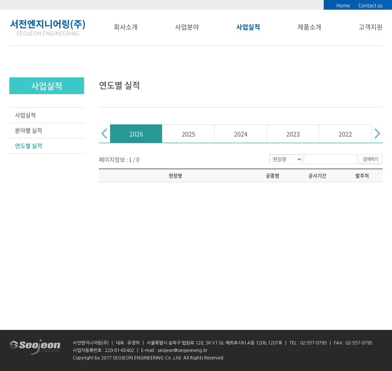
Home (343, 5)
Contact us (370, 5)
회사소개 (126, 26)
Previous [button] (104, 133)
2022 (345, 133)
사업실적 (248, 26)
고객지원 (371, 26)
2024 (241, 133)
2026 (136, 133)
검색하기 (370, 159)
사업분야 (187, 26)
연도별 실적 (28, 146)
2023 (293, 133)
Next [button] (377, 133)
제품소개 (309, 26)
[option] (136, 133)
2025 (188, 133)
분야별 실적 (28, 130)
